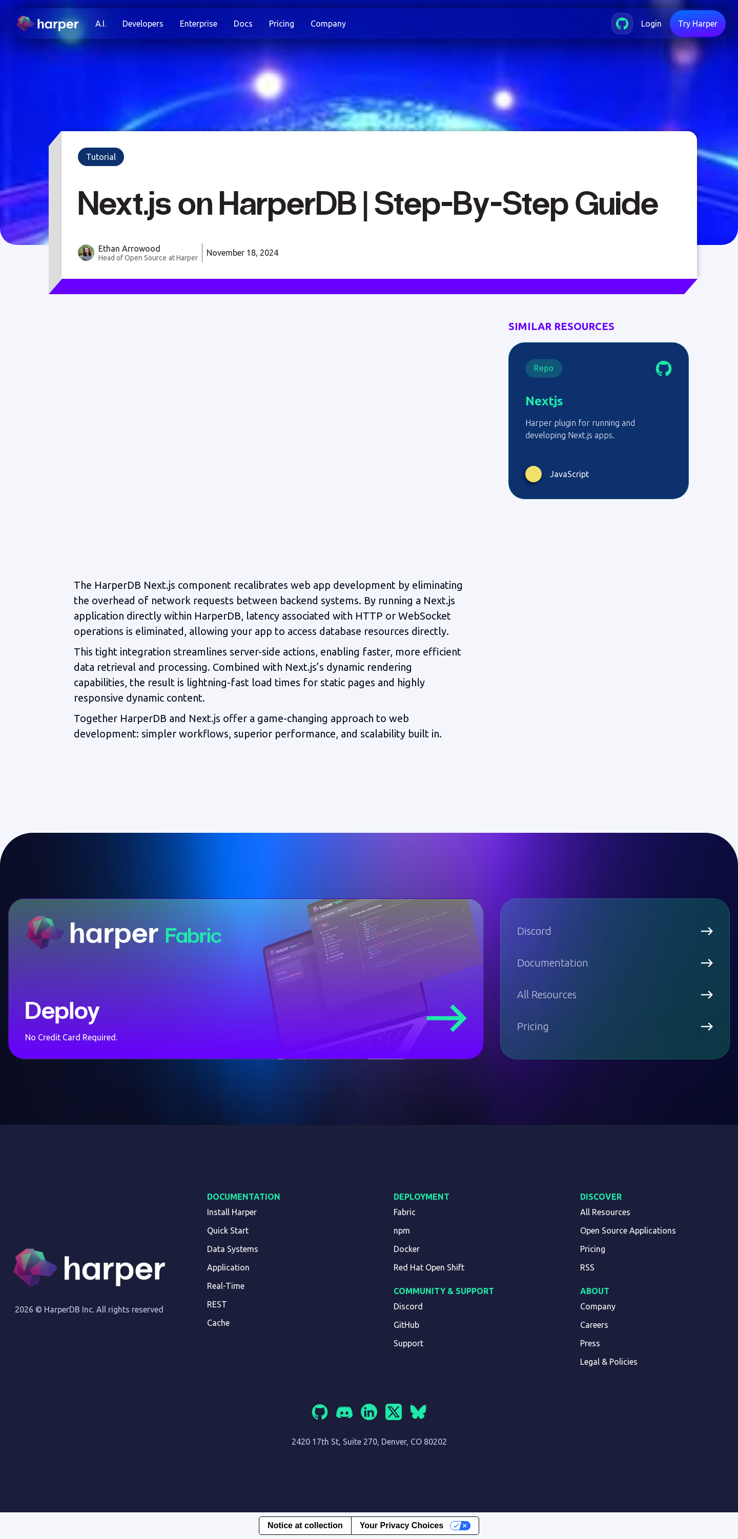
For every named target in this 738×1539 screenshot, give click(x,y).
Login (651, 23)
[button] (100, 23)
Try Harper (697, 23)
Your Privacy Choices (401, 1525)
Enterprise (198, 23)
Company (328, 23)
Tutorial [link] (101, 156)
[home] (51, 23)
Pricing (281, 23)
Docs (243, 23)
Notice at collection (305, 1525)
